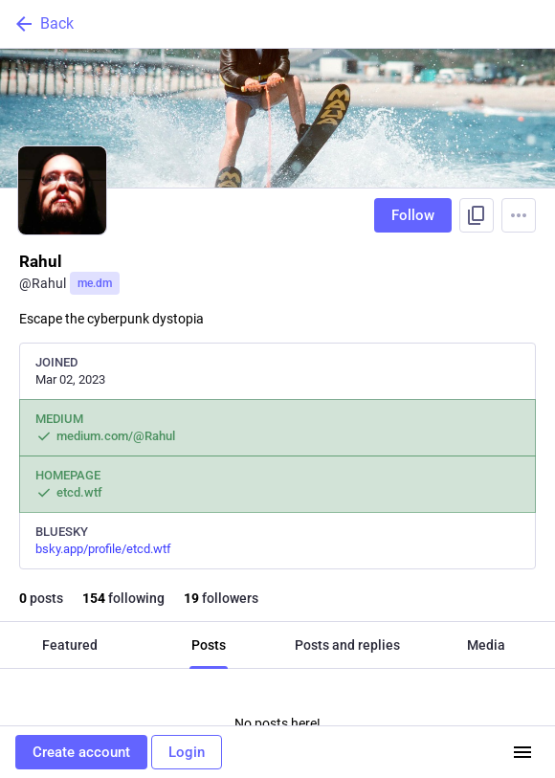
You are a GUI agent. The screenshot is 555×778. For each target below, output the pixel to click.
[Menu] (518, 215)
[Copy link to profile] (476, 215)
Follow (412, 215)
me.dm (95, 283)
